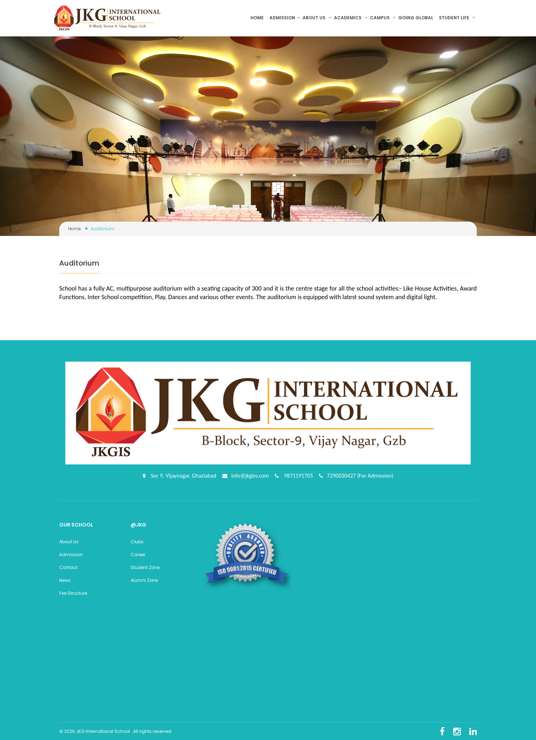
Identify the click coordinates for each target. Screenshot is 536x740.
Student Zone (145, 566)
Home (259, 18)
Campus (383, 18)
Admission (284, 18)
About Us (69, 541)
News (65, 579)
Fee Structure (73, 592)
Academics (351, 18)
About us (317, 18)
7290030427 (342, 475)
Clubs (137, 541)
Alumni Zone (144, 579)
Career (138, 553)
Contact (68, 566)
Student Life (457, 18)
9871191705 (298, 475)
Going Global (416, 18)
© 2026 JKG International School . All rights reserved (115, 730)
